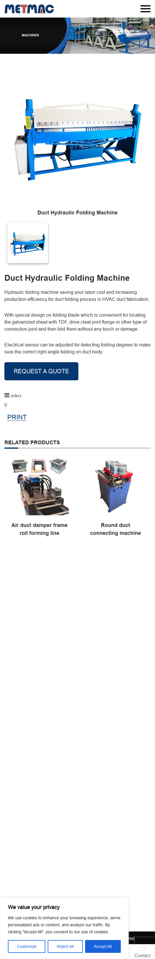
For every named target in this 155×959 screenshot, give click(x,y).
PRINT (17, 417)
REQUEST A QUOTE (41, 371)
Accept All (103, 946)
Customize (27, 946)
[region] (64, 928)
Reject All (65, 946)
